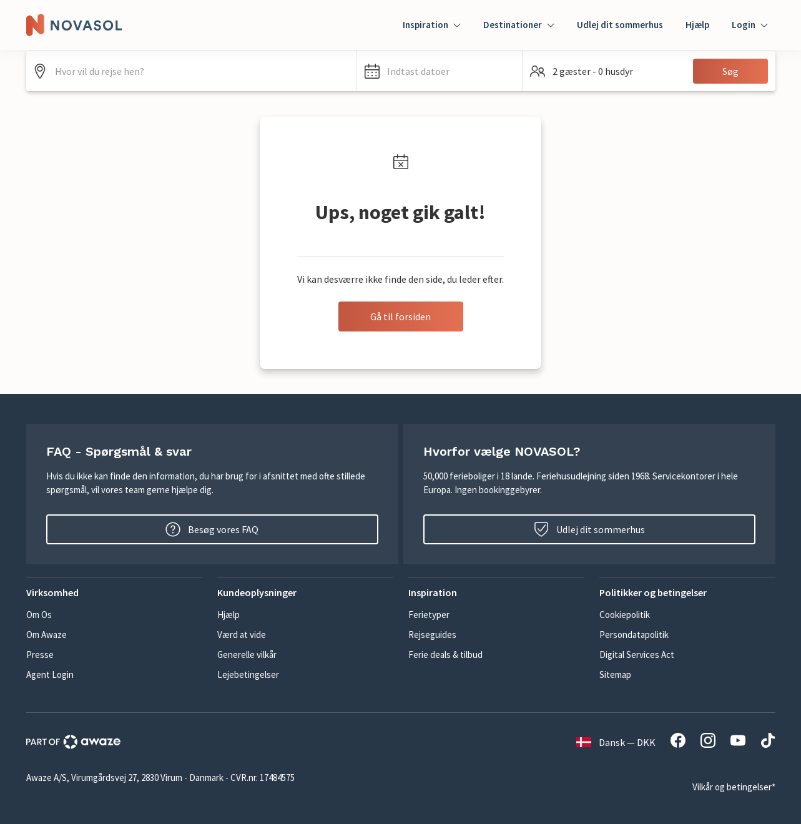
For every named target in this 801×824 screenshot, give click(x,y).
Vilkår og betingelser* (733, 787)
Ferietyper (429, 614)
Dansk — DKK (616, 742)
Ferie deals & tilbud (445, 654)
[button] (440, 71)
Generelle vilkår (247, 654)
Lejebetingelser (248, 674)
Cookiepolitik (624, 614)
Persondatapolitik (634, 634)
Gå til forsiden (400, 316)
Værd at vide (241, 634)
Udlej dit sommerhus (620, 25)
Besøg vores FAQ (211, 529)
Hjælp (697, 25)
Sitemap (615, 674)
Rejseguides (432, 634)
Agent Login (50, 674)
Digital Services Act (636, 654)
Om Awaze (46, 634)
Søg (730, 71)
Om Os (39, 614)
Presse (40, 654)
